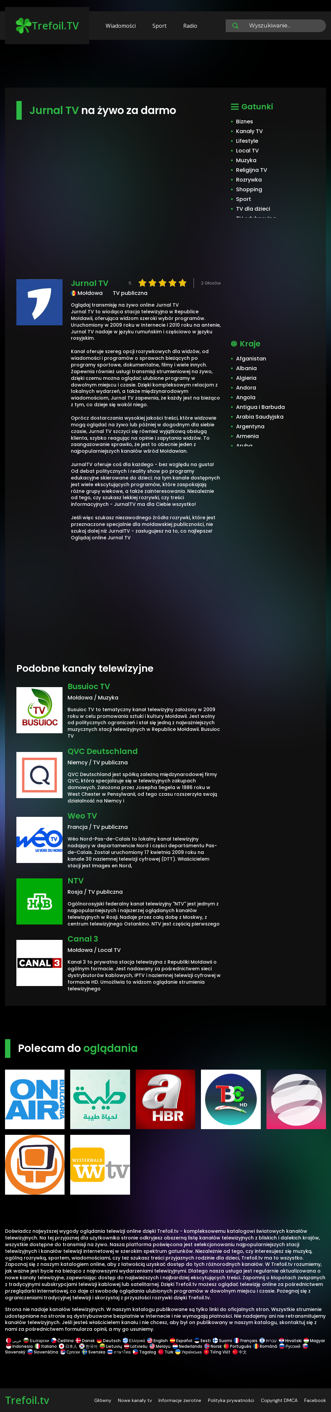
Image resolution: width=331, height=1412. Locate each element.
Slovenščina (42, 1352)
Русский (290, 1346)
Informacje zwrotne (179, 1400)
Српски (70, 1352)
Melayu (160, 1346)
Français (245, 1340)
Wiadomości (121, 25)
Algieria (246, 378)
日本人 (68, 1346)
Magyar (314, 1340)
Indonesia (19, 1346)
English (157, 1340)
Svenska (93, 1352)
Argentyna (250, 426)
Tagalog (144, 1352)
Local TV (247, 150)
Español (181, 1340)
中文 (239, 1352)
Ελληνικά (134, 1340)
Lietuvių (111, 1346)
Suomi (222, 1340)
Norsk (213, 1346)
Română (265, 1346)
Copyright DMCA (279, 1400)
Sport (159, 25)
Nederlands (187, 1346)
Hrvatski (290, 1340)
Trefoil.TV (47, 26)
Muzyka (246, 160)
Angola (245, 397)
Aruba (244, 446)
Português (237, 1346)
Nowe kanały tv (135, 1400)
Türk (165, 1352)
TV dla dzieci (253, 209)
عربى (13, 1340)
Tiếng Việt (217, 1352)
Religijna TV (251, 170)
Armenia (247, 436)
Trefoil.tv (27, 1400)
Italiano (46, 1346)
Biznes (244, 121)
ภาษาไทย (119, 1352)
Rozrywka (249, 180)
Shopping (249, 189)
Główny (102, 1400)
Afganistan (251, 358)
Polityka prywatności (231, 1400)
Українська (188, 1352)
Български (36, 1340)
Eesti (202, 1340)
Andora (246, 388)
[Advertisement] (165, 67)
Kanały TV (249, 131)
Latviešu (135, 1346)
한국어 (88, 1346)
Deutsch (109, 1340)
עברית (268, 1340)
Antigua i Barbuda (260, 407)
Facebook (315, 1400)
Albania (246, 368)
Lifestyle (247, 141)
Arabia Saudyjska (260, 417)
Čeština (62, 1340)
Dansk (85, 1340)
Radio (190, 25)
